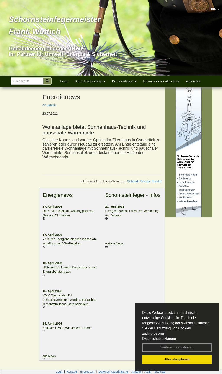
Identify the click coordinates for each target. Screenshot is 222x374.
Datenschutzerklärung (159, 338)
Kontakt (72, 371)
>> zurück (49, 105)
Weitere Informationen (176, 347)
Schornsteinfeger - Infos (133, 195)
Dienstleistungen (124, 81)
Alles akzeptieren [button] (177, 359)
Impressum (155, 333)
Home (64, 81)
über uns (193, 81)
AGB (147, 371)
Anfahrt (136, 371)
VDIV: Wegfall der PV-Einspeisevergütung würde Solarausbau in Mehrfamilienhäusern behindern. (69, 300)
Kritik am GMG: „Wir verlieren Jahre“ (67, 328)
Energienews (58, 195)
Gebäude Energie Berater (144, 181)
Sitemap (159, 371)
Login (59, 371)
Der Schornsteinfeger (90, 81)
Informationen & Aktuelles (161, 81)
